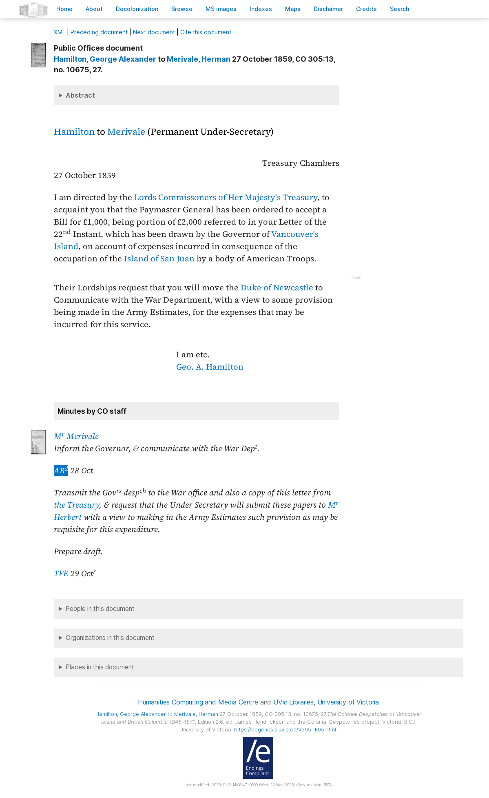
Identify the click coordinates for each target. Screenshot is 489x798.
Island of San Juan (159, 258)
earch (399, 8)
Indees (261, 8)
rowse (182, 8)
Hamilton (74, 131)
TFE (61, 573)
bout (94, 8)
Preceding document (99, 32)
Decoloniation (137, 8)
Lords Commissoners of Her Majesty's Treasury (225, 197)
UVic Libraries (293, 702)
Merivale (126, 131)
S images (221, 8)
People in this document (100, 609)
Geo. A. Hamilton (209, 366)
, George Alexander (105, 59)
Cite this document (205, 32)
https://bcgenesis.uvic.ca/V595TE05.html (285, 730)
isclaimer (328, 8)
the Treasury (76, 504)
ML (59, 32)
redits (366, 8)
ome (64, 8)
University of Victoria (348, 702)
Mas (293, 8)
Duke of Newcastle (277, 287)
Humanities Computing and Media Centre (198, 702)
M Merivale (76, 436)
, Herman (198, 59)
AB (61, 470)
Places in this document (100, 667)
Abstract (80, 95)
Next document (154, 32)
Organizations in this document (110, 638)
